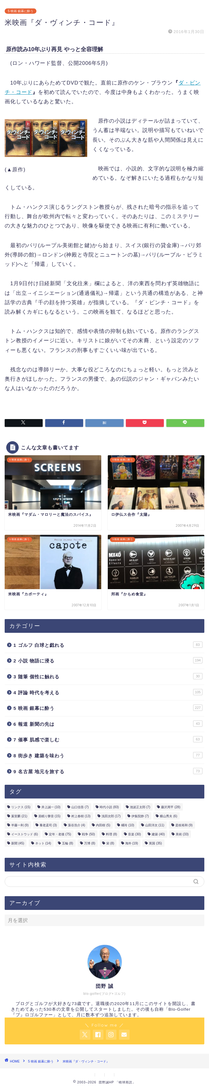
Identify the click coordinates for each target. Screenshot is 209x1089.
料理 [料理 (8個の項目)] (111, 834)
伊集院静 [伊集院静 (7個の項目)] (140, 816)
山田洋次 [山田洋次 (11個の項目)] (154, 825)
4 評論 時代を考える (107, 692)
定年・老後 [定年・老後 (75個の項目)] (60, 834)
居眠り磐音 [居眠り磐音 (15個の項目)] (49, 816)
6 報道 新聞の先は (107, 723)
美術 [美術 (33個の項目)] (182, 834)
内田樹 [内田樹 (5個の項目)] (103, 825)
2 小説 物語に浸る (107, 660)
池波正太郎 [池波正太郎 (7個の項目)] (140, 807)
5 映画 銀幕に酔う (20, 11)
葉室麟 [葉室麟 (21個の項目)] (19, 816)
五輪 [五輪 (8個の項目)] (67, 843)
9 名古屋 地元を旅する (107, 771)
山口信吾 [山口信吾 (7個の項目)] (80, 807)
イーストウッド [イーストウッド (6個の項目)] (24, 834)
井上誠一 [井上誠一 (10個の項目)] (50, 807)
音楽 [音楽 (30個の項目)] (134, 834)
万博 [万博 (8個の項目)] (89, 843)
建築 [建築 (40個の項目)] (158, 834)
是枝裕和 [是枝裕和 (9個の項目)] (184, 825)
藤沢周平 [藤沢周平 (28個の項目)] (170, 807)
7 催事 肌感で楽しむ (107, 739)
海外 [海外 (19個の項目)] (131, 843)
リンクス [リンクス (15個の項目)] (20, 807)
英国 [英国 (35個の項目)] (155, 843)
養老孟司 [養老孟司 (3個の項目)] (48, 825)
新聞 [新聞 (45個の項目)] (17, 843)
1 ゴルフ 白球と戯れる (107, 645)
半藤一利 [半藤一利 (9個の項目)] (20, 825)
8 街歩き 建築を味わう (107, 755)
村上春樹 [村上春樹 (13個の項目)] (80, 816)
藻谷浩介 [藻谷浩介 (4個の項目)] (76, 825)
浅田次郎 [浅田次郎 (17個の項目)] (111, 816)
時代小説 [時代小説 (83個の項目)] (109, 807)
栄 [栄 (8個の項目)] (110, 843)
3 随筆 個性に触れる (107, 676)
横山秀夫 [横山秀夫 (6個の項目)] (168, 816)
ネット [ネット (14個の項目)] (43, 843)
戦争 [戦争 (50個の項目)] (88, 834)
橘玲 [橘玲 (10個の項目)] (127, 825)
